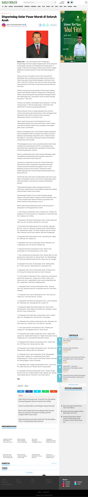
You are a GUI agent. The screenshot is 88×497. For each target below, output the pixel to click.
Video (80, 6)
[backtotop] (44, 476)
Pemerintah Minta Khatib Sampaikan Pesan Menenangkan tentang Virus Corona (75, 376)
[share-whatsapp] (47, 25)
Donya (69, 6)
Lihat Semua (30, 472)
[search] (40, 2)
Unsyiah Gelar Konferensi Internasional (74, 348)
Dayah (75, 6)
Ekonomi (13, 6)
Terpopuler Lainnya (73, 382)
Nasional (19, 482)
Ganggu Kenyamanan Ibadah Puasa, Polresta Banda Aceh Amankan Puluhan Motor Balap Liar (72, 416)
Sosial (48, 6)
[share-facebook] (40, 25)
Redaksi (39, 492)
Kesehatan (33, 6)
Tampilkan (53, 463)
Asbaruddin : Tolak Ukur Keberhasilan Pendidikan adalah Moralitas (74, 366)
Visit (64, 6)
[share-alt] (20, 391)
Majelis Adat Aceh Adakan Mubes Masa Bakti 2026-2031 (73, 409)
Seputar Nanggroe (22, 6)
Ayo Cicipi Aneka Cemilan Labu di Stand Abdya (74, 340)
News (7, 6)
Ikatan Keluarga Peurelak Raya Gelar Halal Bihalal (72, 404)
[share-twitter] (43, 25)
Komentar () (53, 25)
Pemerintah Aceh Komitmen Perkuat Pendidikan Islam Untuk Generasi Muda (75, 358)
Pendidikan (41, 6)
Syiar (53, 6)
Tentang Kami (46, 492)
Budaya (4, 480)
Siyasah (59, 6)
